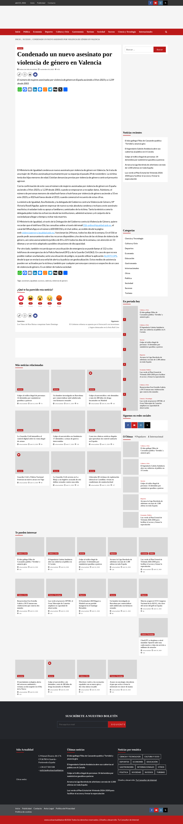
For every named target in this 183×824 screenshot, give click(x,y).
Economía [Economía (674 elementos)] (138, 762)
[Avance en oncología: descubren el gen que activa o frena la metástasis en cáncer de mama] (122, 669)
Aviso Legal (49, 808)
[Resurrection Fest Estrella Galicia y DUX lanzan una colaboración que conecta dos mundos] (130, 388)
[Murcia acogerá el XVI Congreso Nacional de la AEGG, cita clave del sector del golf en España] (153, 588)
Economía (37, 32)
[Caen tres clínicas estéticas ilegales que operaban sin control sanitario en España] (104, 422)
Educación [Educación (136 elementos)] (152, 762)
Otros (127, 273)
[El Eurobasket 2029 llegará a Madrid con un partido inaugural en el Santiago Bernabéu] (91, 588)
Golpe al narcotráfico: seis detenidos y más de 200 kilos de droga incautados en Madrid (103, 397)
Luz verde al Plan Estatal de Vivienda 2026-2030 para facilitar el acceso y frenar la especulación (144, 176)
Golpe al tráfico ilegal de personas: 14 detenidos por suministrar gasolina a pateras (31, 397)
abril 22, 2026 (157, 569)
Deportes (49, 32)
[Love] (21, 300)
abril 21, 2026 (70, 403)
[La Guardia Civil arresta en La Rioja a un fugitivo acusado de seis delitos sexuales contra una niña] (68, 462)
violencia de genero (60, 281)
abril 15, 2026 (106, 444)
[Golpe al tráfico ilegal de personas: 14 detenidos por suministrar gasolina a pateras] (32, 381)
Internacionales (145, 32)
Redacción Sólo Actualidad (28, 69)
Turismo (90, 32)
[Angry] (59, 300)
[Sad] (49, 300)
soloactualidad (23, 403)
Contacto (51, 3)
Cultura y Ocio (62, 32)
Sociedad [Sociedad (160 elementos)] (136, 772)
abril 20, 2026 (106, 403)
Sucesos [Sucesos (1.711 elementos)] (149, 772)
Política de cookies (23, 811)
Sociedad (101, 32)
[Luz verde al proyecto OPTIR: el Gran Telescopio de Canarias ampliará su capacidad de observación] (130, 403)
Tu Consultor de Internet (146, 780)
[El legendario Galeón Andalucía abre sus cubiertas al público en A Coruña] (130, 328)
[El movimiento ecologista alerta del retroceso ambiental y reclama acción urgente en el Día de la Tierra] (29, 669)
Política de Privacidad (65, 808)
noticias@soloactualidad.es (52, 770)
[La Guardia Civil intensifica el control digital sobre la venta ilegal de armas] (32, 422)
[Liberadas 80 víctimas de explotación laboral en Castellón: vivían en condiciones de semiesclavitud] (104, 462)
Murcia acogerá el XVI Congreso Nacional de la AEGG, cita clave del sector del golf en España (153, 603)
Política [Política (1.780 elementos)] (124, 772)
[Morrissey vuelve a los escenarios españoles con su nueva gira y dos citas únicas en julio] (91, 669)
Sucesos (111, 32)
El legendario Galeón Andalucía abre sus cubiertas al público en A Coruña (143, 150)
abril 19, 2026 (34, 444)
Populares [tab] (141, 436)
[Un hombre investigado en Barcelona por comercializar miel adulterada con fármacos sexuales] (68, 381)
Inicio (32, 3)
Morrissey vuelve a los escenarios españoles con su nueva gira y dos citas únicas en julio (91, 684)
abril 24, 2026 (34, 403)
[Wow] (40, 300)
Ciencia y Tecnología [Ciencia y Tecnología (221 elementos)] (130, 756)
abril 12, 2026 (70, 485)
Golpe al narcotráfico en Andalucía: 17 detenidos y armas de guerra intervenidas (67, 438)
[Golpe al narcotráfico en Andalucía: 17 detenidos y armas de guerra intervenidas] (68, 422)
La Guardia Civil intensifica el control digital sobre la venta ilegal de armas (31, 438)
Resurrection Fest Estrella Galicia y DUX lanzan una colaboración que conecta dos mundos (152, 389)
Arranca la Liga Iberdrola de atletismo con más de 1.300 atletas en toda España (145, 166)
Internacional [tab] (156, 436)
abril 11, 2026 (106, 485)
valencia (48, 281)
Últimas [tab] (129, 436)
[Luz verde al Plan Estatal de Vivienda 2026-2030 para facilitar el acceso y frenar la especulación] (130, 373)
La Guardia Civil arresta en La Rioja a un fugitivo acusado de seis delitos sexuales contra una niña (67, 479)
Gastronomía (77, 32)
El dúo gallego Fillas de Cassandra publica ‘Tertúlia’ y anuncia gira (143, 142)
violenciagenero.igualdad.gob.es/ (38, 232)
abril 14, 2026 (34, 482)
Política (26, 32)
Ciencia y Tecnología (127, 32)
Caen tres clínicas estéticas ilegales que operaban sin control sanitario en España (103, 438)
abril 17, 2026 (70, 444)
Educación (129, 258)
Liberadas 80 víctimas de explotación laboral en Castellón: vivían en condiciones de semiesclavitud (104, 479)
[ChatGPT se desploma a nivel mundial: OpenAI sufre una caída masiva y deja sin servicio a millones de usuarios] (153, 627)
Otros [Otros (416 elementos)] (161, 767)
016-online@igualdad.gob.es (97, 225)
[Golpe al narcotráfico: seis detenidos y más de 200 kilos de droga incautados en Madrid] (104, 381)
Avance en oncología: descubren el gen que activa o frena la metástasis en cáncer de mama (122, 684)
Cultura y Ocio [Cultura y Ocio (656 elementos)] (151, 756)
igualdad (33, 281)
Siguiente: (93, 324)
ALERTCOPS (110, 255)
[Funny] (30, 300)
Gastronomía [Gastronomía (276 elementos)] (127, 767)
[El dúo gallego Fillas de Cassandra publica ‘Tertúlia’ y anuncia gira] (130, 313)
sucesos (41, 281)
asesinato (26, 281)
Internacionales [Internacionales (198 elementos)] (145, 767)
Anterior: (42, 323)
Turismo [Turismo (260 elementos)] (161, 772)
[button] (19, 74)
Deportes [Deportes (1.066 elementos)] (124, 762)
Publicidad (41, 3)
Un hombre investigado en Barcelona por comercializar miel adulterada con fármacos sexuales (68, 397)
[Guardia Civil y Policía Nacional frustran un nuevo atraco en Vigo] (32, 462)
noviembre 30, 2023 (47, 69)
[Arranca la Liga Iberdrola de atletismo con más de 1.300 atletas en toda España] (130, 358)
